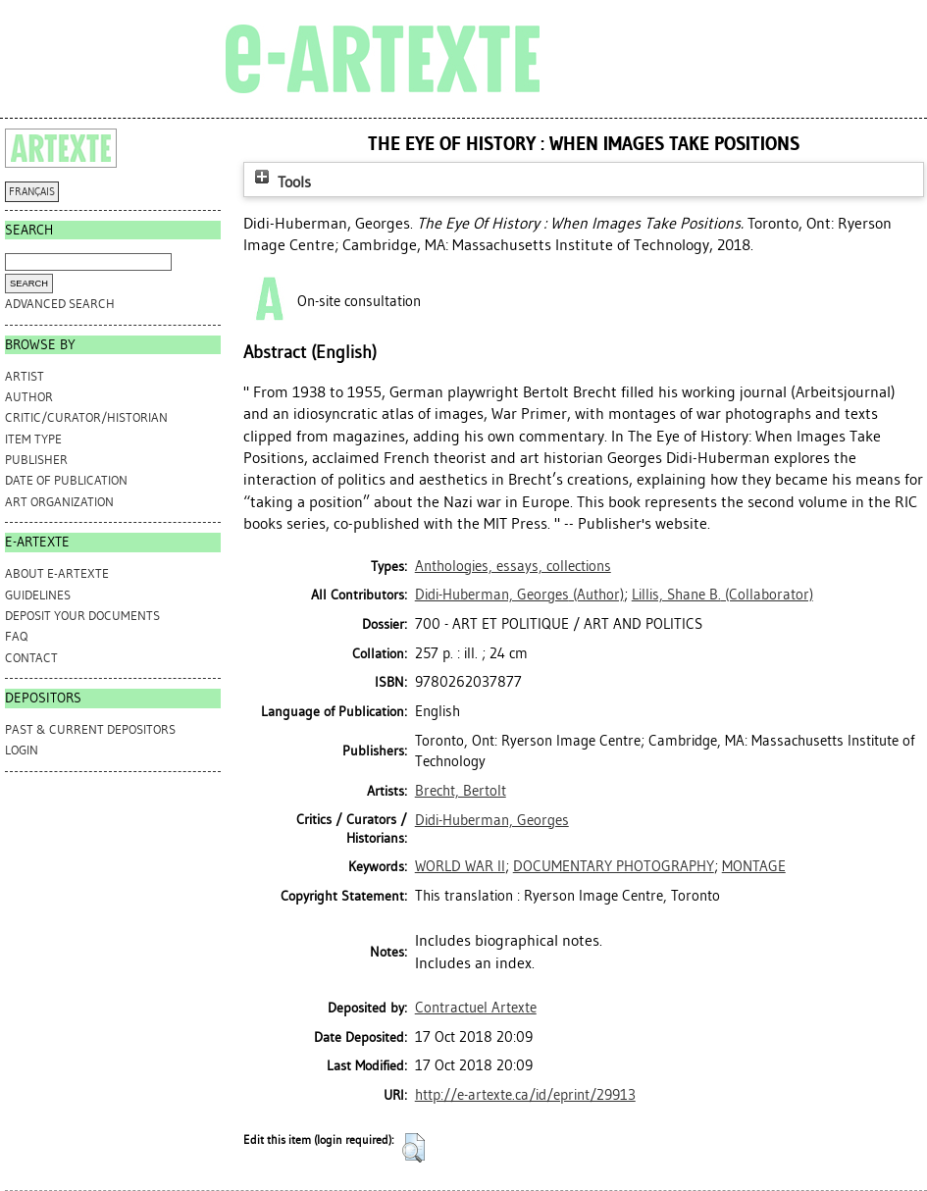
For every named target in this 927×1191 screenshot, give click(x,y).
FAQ (16, 636)
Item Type (33, 439)
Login (21, 750)
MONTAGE (754, 866)
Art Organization (59, 501)
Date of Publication (66, 480)
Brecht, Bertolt (460, 791)
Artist (24, 376)
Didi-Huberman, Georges (492, 820)
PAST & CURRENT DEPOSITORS (90, 729)
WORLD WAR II (460, 866)
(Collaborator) (722, 594)
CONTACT (31, 657)
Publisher (36, 459)
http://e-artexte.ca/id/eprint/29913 (525, 1095)
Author (29, 396)
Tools (280, 182)
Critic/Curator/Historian (86, 417)
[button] (413, 1147)
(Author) (519, 594)
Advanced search (60, 303)
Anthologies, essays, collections (513, 566)
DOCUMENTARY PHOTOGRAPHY (613, 866)
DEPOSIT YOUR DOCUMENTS (82, 615)
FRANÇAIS (32, 191)
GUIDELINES (38, 595)
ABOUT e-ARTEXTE (57, 573)
